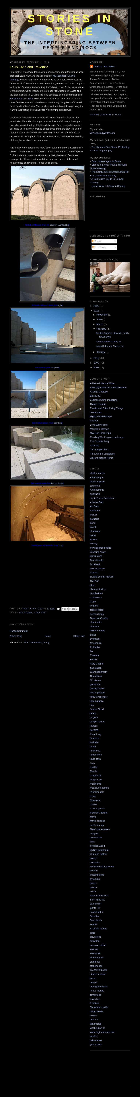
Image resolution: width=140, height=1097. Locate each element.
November (102, 314)
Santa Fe (95, 907)
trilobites (94, 1003)
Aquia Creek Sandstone (102, 498)
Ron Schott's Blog (99, 441)
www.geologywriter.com (102, 133)
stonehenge (96, 966)
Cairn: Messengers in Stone (106, 161)
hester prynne (97, 692)
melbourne (95, 783)
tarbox (93, 978)
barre (93, 522)
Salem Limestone (99, 895)
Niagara (94, 833)
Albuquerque (97, 477)
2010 (97, 358)
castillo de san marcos (102, 576)
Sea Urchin (96, 920)
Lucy (92, 763)
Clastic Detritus (98, 404)
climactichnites (98, 589)
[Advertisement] (106, 1068)
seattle (93, 924)
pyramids (95, 879)
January (101, 352)
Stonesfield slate (98, 970)
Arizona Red (96, 502)
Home (48, 636)
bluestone (95, 531)
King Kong (95, 734)
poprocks (95, 862)
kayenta (94, 730)
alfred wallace (97, 481)
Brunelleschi (96, 560)
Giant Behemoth (98, 672)
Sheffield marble (98, 928)
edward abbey (97, 630)
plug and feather (98, 854)
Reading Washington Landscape (107, 437)
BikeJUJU (95, 395)
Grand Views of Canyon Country (108, 186)
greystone (95, 684)
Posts (96, 241)
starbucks (95, 953)
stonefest (95, 961)
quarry (93, 883)
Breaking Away (98, 552)
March (100, 324)
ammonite (95, 485)
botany (93, 543)
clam (92, 585)
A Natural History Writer (102, 383)
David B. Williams (104, 67)
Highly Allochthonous (101, 416)
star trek (94, 949)
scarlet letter (96, 912)
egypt (93, 634)
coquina (94, 605)
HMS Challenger (98, 696)
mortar (93, 804)
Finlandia (95, 647)
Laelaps (94, 420)
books (93, 535)
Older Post (79, 636)
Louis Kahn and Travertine (110, 346)
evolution (95, 638)
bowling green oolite (100, 547)
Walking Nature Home (101, 458)
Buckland (95, 564)
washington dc (97, 1028)
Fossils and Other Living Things (106, 408)
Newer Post (16, 636)
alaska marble (97, 473)
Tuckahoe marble (99, 1007)
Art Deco (94, 506)
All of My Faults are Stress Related (108, 387)
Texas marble (97, 990)
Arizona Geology (99, 391)
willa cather (96, 1040)
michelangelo (97, 792)
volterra (94, 1019)
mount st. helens (98, 812)
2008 (97, 367)
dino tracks (96, 622)
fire (91, 651)
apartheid (95, 494)
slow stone (95, 936)
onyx (92, 841)
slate (92, 932)
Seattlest (94, 445)
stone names (97, 957)
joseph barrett (97, 721)
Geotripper (95, 412)
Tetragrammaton (98, 986)
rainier (93, 891)
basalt (93, 527)
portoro (94, 870)
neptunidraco (97, 825)
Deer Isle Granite (99, 618)
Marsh (93, 771)
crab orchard (96, 609)
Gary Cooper (97, 663)
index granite (97, 701)
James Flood (97, 709)
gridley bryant (97, 688)
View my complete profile (106, 115)
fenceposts (96, 643)
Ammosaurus (97, 489)
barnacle (94, 518)
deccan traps (97, 614)
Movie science (97, 821)
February (102, 329)
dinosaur (94, 626)
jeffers (93, 713)
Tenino (93, 982)
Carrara (94, 572)
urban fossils (96, 1011)
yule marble (96, 1044)
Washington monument (102, 1032)
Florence (94, 655)
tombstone (95, 994)
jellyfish (94, 717)
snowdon (95, 941)
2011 (97, 310)
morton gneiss (97, 808)
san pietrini (96, 903)
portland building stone (102, 866)
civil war (94, 581)
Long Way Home (99, 424)
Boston (93, 539)
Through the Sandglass (102, 453)
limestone (95, 750)
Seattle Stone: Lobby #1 (108, 341)
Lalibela (94, 742)
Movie (93, 817)
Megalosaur (96, 779)
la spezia (94, 738)
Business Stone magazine (103, 399)
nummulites (96, 837)
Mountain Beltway (99, 429)
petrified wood (97, 845)
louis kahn (25, 613)
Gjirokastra (96, 680)
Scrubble (94, 916)
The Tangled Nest (99, 449)
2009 (97, 362)
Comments (99, 247)
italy (92, 705)
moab (93, 796)
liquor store (96, 754)
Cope (93, 601)
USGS (93, 1015)
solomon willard (98, 945)
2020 (97, 306)
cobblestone (96, 593)
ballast (93, 514)
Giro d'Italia (96, 676)
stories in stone (98, 974)
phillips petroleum (99, 850)
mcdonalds (96, 775)
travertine (40, 613)
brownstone (96, 556)
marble (93, 767)
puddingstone (97, 874)
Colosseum (96, 597)
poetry (93, 858)
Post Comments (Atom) (36, 642)
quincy (93, 887)
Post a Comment (19, 631)
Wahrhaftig (95, 1023)
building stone (97, 568)
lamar (93, 746)
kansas (94, 725)
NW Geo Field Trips (100, 433)
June (99, 319)
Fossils (93, 659)
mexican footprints (99, 787)
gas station (96, 667)
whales (93, 1036)
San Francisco (97, 899)
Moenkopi (95, 800)
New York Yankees (100, 829)
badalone (95, 510)
